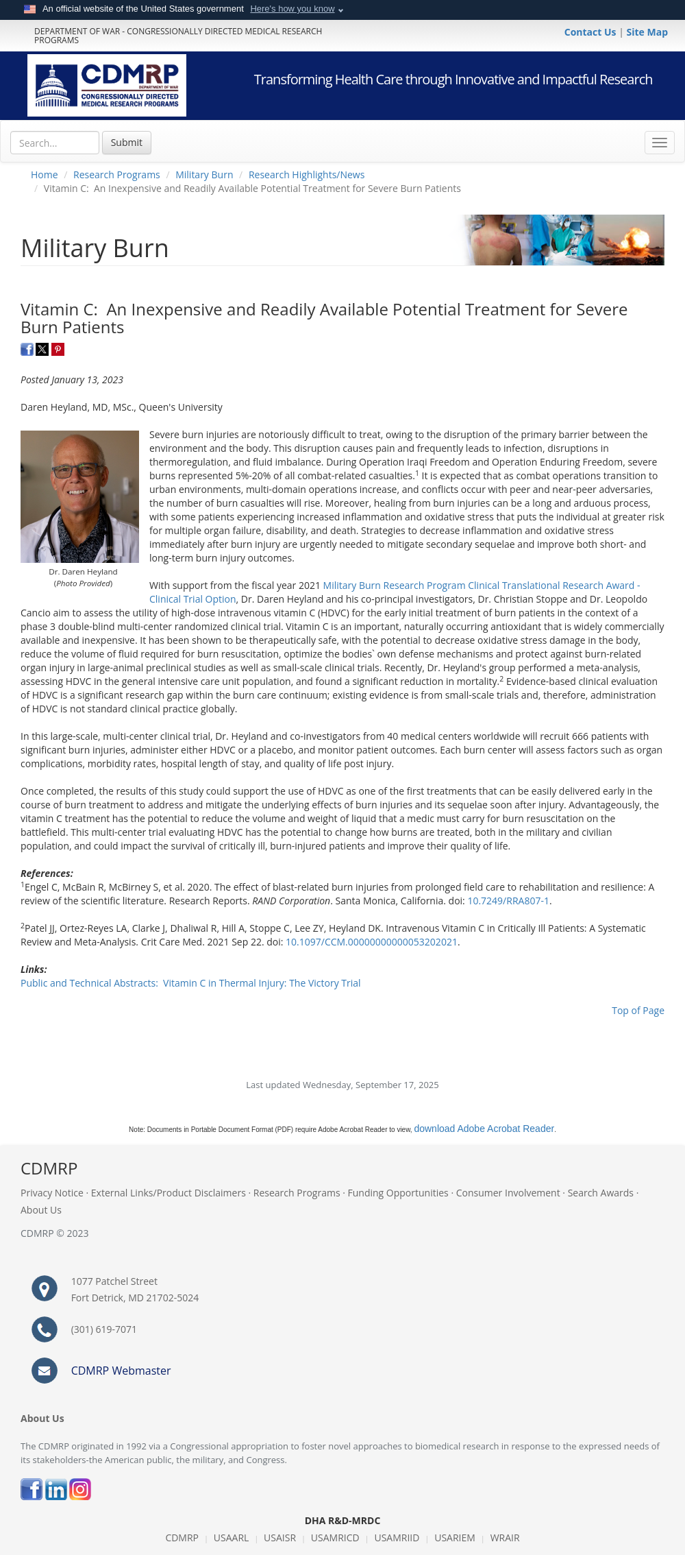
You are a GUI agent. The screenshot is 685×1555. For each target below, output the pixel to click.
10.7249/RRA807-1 (508, 900)
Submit (126, 142)
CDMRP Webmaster (121, 1370)
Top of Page (638, 1010)
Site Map (647, 31)
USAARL (231, 1537)
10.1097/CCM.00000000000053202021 (372, 941)
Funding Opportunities (398, 1192)
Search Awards (601, 1192)
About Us (41, 1209)
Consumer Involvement (508, 1192)
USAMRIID (396, 1537)
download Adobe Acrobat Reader (484, 1128)
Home (44, 174)
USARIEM (454, 1537)
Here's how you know (292, 8)
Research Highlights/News (306, 174)
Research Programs (116, 174)
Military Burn (204, 174)
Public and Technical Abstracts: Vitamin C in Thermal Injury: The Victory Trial (191, 982)
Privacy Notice (52, 1192)
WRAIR (505, 1537)
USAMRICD (335, 1537)
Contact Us (591, 31)
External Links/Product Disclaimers (168, 1192)
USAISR (280, 1537)
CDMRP (182, 1537)
